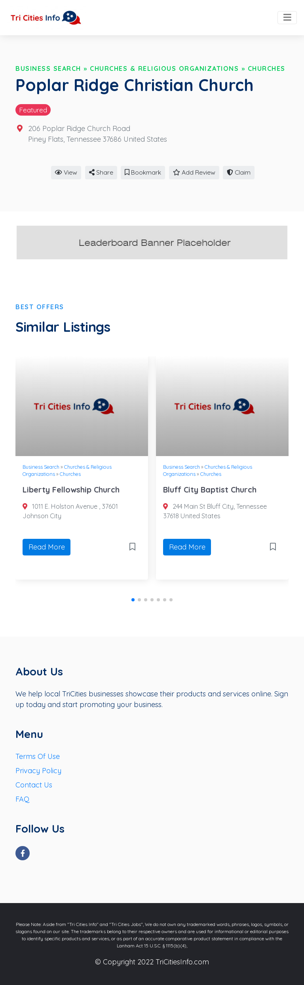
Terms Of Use (37, 756)
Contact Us (33, 784)
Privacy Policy (38, 770)
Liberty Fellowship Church (71, 489)
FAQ (22, 799)
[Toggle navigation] (287, 18)
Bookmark (143, 172)
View (66, 172)
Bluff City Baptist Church (209, 489)
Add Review (194, 172)
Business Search (48, 68)
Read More (46, 546)
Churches (266, 68)
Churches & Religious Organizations (164, 68)
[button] (133, 599)
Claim (239, 172)
